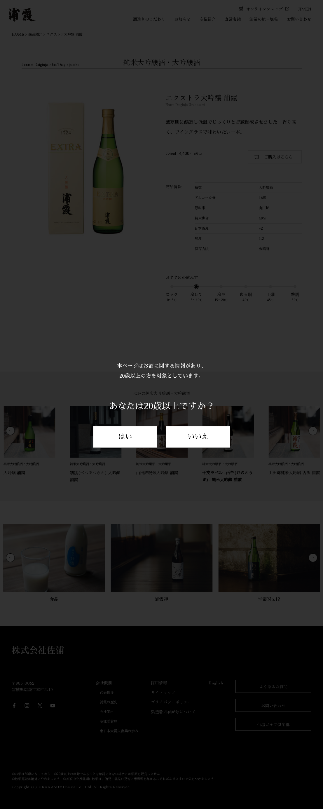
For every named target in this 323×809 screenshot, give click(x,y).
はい (125, 436)
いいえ (198, 436)
